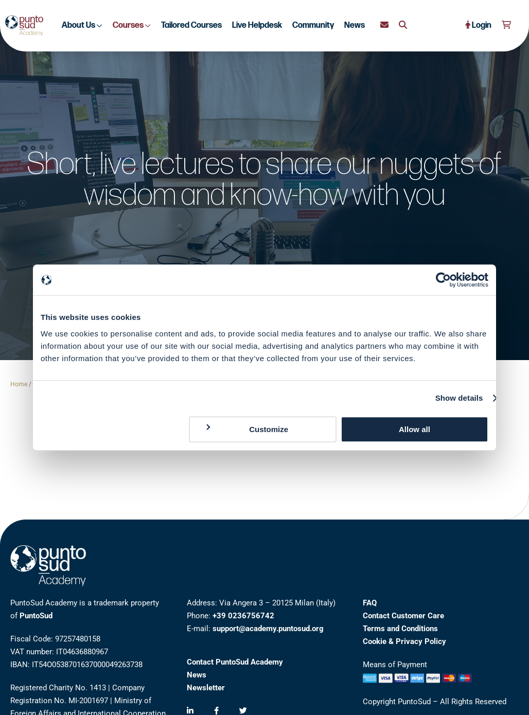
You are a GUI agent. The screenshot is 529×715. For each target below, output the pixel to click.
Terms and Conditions (400, 628)
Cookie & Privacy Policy (404, 641)
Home (18, 384)
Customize (246, 429)
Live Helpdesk (257, 25)
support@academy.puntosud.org (268, 628)
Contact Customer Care (403, 615)
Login (478, 25)
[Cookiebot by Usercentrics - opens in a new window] (443, 280)
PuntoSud (36, 615)
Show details (459, 398)
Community (313, 25)
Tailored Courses (191, 25)
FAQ (370, 602)
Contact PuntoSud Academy (235, 662)
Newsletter (206, 687)
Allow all (414, 429)
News (354, 25)
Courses (132, 25)
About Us (82, 25)
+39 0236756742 (243, 615)
